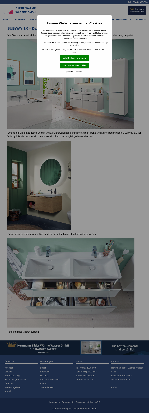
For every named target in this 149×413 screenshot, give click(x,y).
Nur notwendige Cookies (74, 65)
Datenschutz (80, 72)
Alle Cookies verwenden (74, 58)
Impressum (69, 72)
